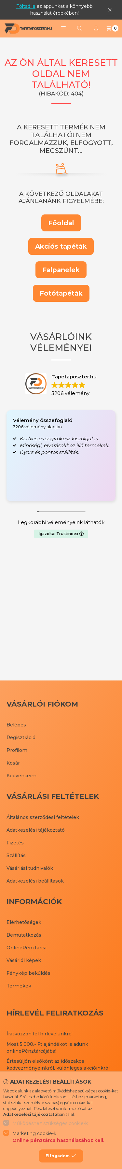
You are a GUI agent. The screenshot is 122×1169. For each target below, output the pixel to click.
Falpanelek (61, 270)
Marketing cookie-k (58, 1137)
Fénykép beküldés (28, 973)
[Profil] (95, 28)
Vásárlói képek (24, 960)
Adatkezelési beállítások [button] (35, 881)
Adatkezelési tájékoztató (36, 830)
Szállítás (16, 855)
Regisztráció (21, 737)
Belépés (16, 725)
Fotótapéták (61, 293)
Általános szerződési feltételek (43, 817)
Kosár (13, 763)
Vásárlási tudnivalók (30, 868)
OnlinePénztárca (27, 948)
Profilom (17, 750)
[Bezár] (109, 9)
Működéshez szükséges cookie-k (50, 1123)
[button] (63, 28)
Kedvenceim (21, 776)
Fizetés (15, 843)
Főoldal (61, 223)
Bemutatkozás (24, 935)
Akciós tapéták (61, 246)
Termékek (19, 986)
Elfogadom (61, 1156)
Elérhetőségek (24, 922)
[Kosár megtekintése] (112, 28)
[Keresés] (79, 28)
